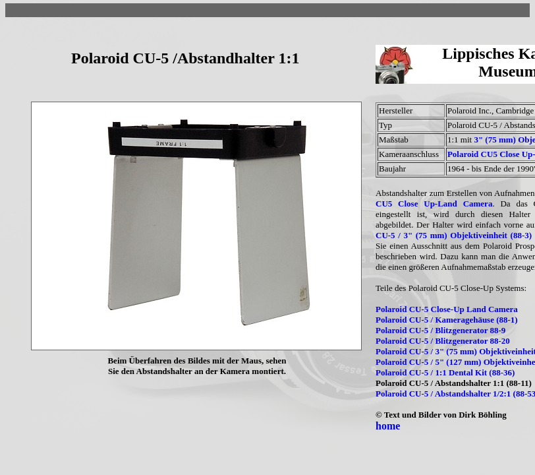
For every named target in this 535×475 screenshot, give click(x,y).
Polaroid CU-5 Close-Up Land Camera (447, 309)
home (388, 425)
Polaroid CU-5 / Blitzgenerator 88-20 (443, 341)
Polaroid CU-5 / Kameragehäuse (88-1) (447, 320)
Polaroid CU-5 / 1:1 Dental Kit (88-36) (445, 372)
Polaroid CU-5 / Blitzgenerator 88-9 (440, 330)
